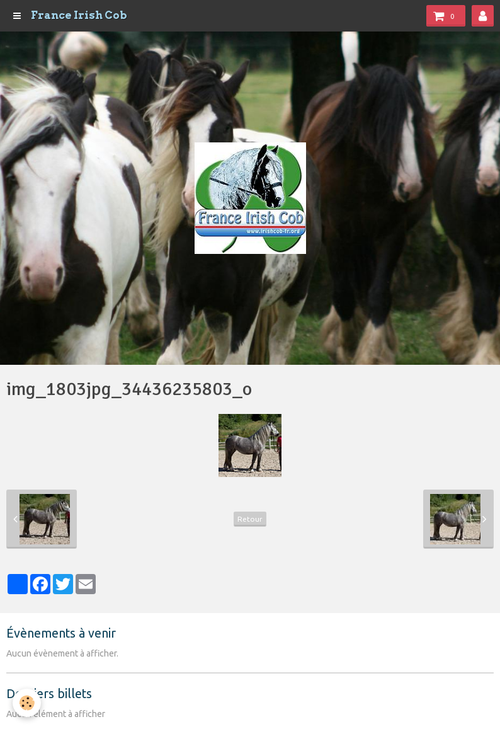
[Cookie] (27, 703)
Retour (250, 519)
